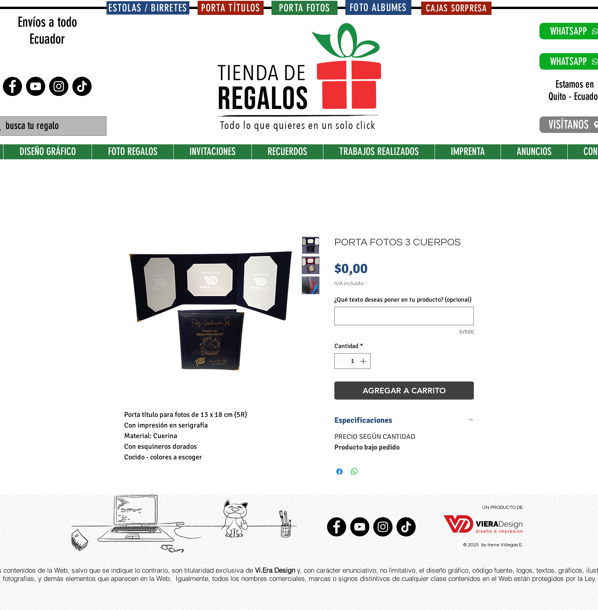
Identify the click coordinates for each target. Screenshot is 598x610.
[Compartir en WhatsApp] (354, 471)
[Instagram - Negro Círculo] (58, 86)
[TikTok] (82, 86)
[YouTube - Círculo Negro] (35, 86)
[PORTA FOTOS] (304, 8)
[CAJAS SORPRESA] (456, 8)
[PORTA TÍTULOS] (231, 8)
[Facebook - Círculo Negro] (12, 86)
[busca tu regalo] (48, 126)
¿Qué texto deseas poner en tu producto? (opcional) (402, 300)
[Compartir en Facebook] (339, 471)
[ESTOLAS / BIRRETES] (147, 8)
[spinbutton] (352, 361)
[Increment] (363, 361)
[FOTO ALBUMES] (378, 7)
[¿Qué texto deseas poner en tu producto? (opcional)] (404, 316)
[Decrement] (341, 361)
